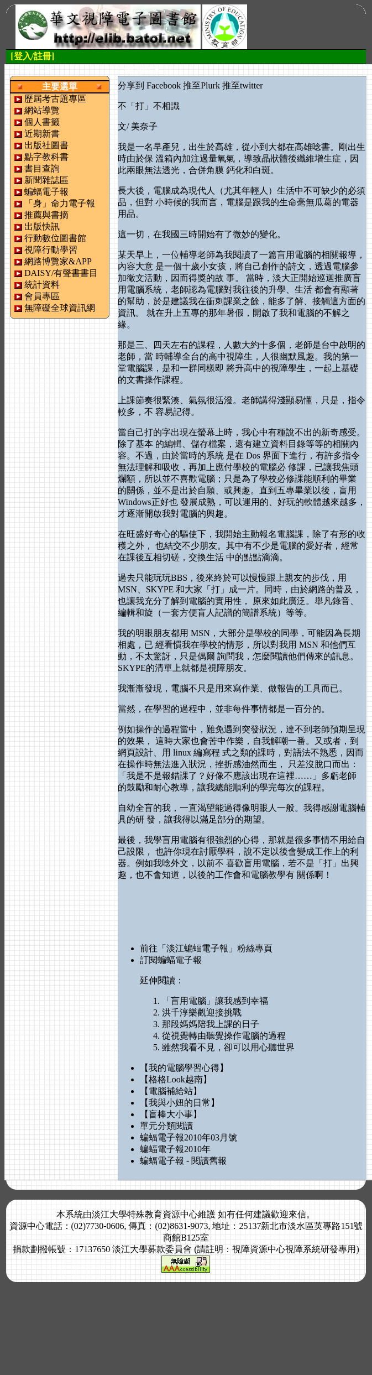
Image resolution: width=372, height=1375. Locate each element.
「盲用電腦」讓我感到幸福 (215, 1001)
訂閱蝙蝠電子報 (171, 960)
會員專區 (42, 296)
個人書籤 (42, 122)
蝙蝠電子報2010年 (175, 1149)
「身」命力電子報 (59, 203)
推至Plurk (201, 85)
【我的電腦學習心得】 (184, 1067)
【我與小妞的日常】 (179, 1102)
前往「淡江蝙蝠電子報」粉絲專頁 (206, 948)
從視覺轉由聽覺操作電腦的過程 (224, 1035)
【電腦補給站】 (171, 1091)
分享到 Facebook (149, 85)
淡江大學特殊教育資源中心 (145, 1214)
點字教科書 (46, 157)
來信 (297, 1214)
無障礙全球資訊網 (59, 307)
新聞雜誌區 (46, 180)
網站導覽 (42, 110)
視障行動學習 (50, 249)
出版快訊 (42, 226)
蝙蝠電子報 (46, 191)
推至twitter (242, 85)
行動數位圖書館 (55, 238)
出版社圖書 (46, 145)
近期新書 (42, 133)
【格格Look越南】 (176, 1079)
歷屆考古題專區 (55, 98)
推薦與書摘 (46, 215)
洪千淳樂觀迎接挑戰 (202, 1012)
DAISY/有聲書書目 (61, 273)
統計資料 (42, 284)
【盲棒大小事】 (171, 1114)
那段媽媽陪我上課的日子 (210, 1024)
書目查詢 (42, 168)
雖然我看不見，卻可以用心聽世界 (228, 1047)
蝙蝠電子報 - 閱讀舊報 (183, 1160)
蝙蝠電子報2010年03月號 (188, 1137)
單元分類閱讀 (166, 1126)
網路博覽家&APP (58, 261)
